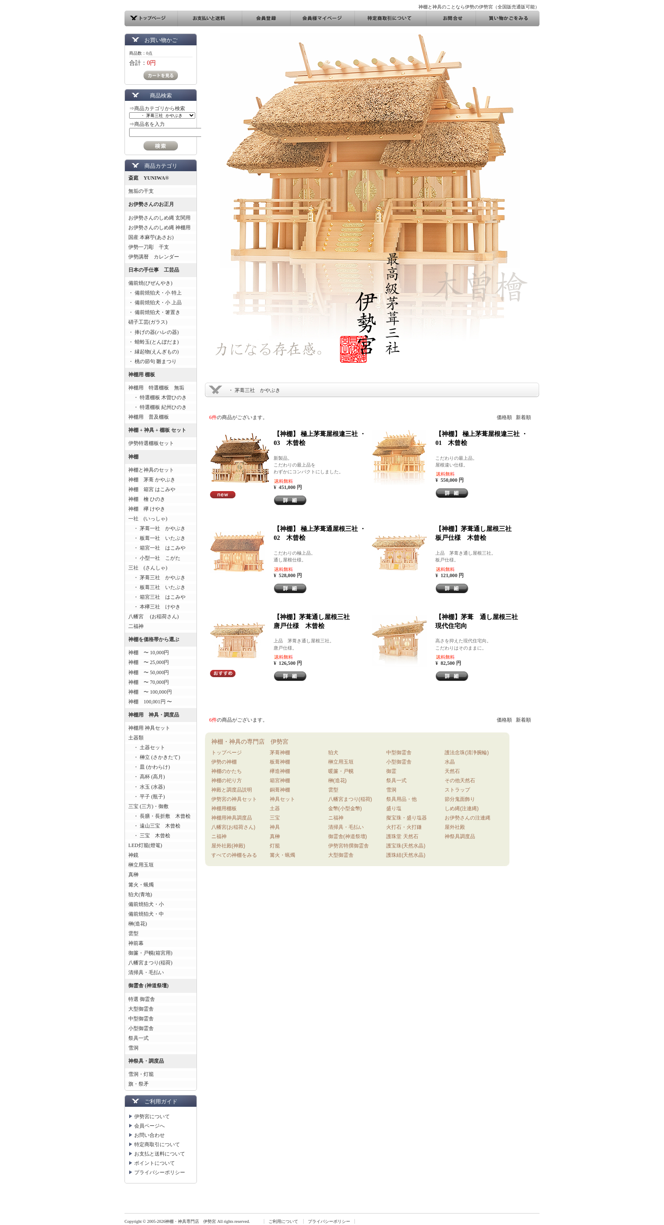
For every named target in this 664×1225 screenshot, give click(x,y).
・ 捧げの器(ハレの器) (153, 332)
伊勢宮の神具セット (234, 799)
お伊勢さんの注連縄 (467, 818)
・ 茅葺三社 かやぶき (156, 578)
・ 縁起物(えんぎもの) (153, 352)
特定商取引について (157, 1144)
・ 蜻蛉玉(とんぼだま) (153, 342)
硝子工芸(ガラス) (147, 322)
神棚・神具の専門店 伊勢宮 (249, 741)
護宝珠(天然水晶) (405, 846)
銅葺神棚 (280, 790)
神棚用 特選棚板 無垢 (156, 388)
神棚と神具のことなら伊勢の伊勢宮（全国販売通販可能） (479, 6)
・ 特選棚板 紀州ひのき (157, 407)
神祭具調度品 (460, 836)
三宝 (275, 818)
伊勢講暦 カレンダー (153, 257)
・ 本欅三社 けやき (154, 607)
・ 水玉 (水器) (146, 787)
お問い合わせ (149, 1135)
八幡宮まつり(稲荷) (150, 963)
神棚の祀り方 (226, 780)
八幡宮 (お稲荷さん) (153, 616)
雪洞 (133, 1048)
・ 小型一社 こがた (154, 558)
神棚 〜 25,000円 (148, 662)
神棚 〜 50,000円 (148, 672)
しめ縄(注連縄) (462, 808)
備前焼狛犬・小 (146, 904)
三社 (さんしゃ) (147, 568)
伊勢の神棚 (224, 762)
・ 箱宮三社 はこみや (156, 597)
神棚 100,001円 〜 (150, 702)
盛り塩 (393, 808)
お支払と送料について (159, 1154)
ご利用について (283, 1221)
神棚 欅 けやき (146, 509)
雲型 (133, 933)
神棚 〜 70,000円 (148, 682)
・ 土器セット (146, 747)
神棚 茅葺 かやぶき (151, 480)
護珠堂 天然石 (402, 836)
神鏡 (133, 855)
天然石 (452, 771)
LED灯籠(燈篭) (145, 845)
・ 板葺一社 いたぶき (156, 538)
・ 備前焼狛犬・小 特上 (155, 293)
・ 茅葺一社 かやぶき (156, 528)
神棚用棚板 (224, 808)
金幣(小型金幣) (345, 808)
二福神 (136, 626)
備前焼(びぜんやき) (150, 283)
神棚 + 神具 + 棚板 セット (157, 430)
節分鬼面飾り (460, 799)
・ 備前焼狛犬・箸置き (154, 312)
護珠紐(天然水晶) (405, 855)
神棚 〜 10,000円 (148, 653)
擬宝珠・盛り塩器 (406, 818)
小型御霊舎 (141, 1028)
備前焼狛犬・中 (146, 914)
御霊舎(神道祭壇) (347, 836)
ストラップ (457, 790)
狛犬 (333, 753)
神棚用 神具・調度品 (153, 715)
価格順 (504, 417)
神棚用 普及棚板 (148, 417)
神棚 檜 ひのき (146, 499)
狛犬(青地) (140, 894)
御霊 (391, 771)
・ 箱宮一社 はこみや (156, 548)
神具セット (282, 799)
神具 (275, 827)
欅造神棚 (280, 771)
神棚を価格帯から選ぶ (153, 639)
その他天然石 (460, 780)
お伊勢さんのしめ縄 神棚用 (159, 228)
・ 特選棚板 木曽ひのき (157, 397)
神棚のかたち (226, 771)
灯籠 (275, 846)
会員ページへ (149, 1126)
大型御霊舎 (141, 1009)
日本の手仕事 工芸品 (153, 270)
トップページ (226, 753)
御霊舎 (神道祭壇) (148, 986)
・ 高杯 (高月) (146, 777)
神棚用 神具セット (149, 728)
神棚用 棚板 (141, 375)
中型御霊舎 (141, 1019)
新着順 (523, 417)
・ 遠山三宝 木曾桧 (154, 826)
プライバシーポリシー (159, 1172)
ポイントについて (154, 1163)
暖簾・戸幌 (341, 771)
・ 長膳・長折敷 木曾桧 (159, 816)
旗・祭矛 (138, 1084)
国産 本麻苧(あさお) (153, 237)
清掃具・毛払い (146, 972)
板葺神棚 (280, 762)
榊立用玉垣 (141, 865)
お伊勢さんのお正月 (151, 204)
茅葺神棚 (280, 753)
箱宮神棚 (280, 780)
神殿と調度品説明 (231, 790)
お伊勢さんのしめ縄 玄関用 (159, 218)
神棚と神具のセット (151, 470)
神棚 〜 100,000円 (150, 692)
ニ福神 (219, 836)
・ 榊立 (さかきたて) (154, 757)
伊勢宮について (152, 1116)
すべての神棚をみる (234, 855)
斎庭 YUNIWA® (148, 178)
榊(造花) (137, 924)
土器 (275, 808)
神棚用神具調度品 (231, 818)
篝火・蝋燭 (141, 885)
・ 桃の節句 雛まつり (152, 361)
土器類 (136, 738)
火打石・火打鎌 (404, 827)
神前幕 (136, 943)
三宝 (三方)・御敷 (148, 806)
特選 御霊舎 (141, 999)
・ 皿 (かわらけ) (149, 767)
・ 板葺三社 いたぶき (156, 587)
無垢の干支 (141, 191)
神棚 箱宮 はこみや (151, 489)
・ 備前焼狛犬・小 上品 (155, 303)
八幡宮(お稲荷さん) (233, 827)
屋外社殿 (455, 827)
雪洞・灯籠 (141, 1074)
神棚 (133, 457)
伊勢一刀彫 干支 (148, 247)
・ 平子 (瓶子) (146, 797)
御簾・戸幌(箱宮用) (150, 953)
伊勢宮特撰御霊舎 (348, 846)
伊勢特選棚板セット (151, 443)
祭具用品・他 (401, 799)
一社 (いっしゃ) (147, 519)
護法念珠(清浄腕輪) (467, 753)
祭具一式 (138, 1038)
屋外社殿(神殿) (228, 846)
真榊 (133, 875)
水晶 (450, 762)
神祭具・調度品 (146, 1061)
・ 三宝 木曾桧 (149, 836)
